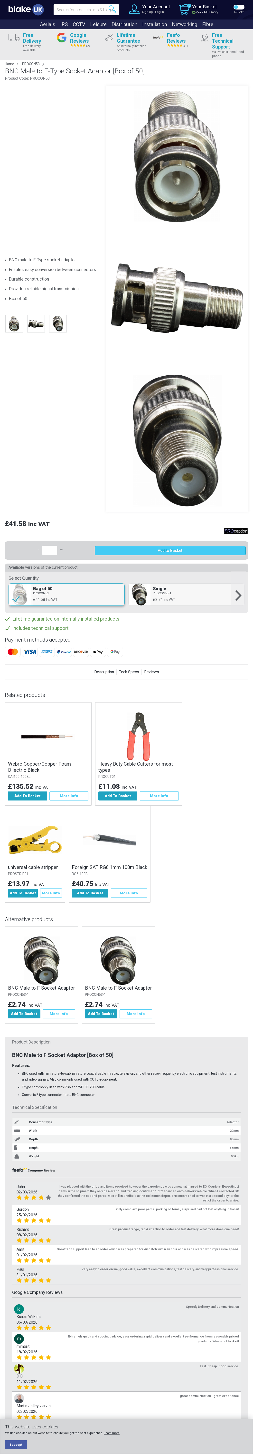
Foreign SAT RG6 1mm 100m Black (111, 867)
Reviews (151, 672)
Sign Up (147, 12)
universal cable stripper (33, 867)
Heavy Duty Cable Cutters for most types (135, 767)
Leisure (98, 24)
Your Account (156, 7)
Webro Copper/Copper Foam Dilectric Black (39, 767)
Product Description (31, 1042)
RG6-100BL (82, 874)
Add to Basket (170, 550)
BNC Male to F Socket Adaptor (41, 988)
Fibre (207, 24)
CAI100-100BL (19, 777)
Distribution (124, 24)
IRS (64, 24)
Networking (184, 24)
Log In (159, 12)
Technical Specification (34, 1107)
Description (104, 672)
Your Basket (204, 7)
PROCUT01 (107, 777)
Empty (213, 12)
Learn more (112, 1433)
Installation (154, 24)
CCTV (79, 24)
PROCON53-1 (18, 995)
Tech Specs (129, 672)
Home (9, 64)
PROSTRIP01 (18, 874)
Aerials (47, 24)
